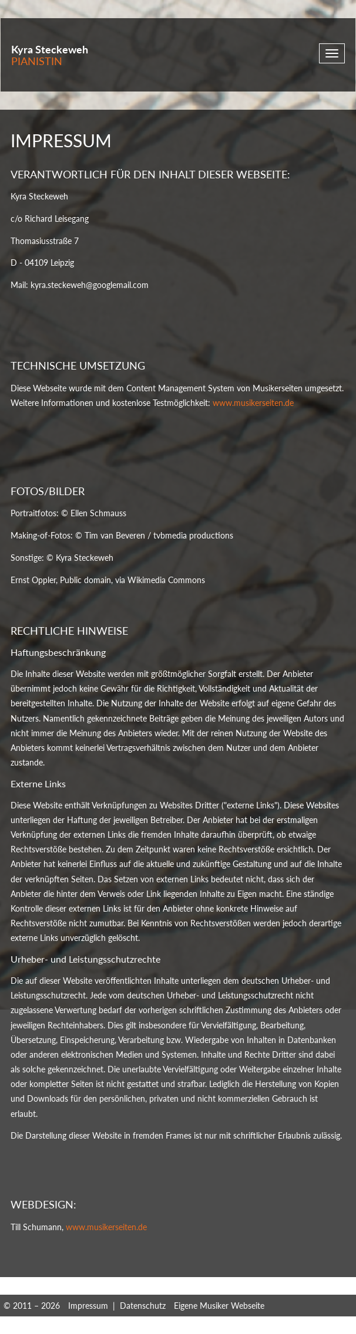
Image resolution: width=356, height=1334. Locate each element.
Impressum (88, 1306)
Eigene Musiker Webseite (219, 1306)
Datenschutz (143, 1306)
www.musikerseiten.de (253, 403)
